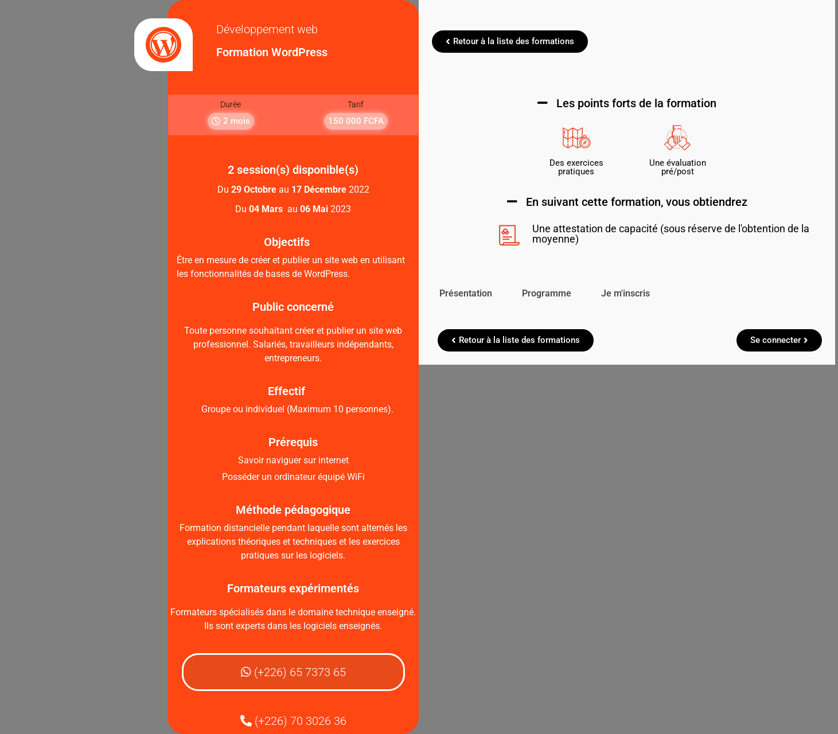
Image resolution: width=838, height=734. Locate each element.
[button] (234, 121)
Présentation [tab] (468, 293)
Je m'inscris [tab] (628, 293)
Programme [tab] (549, 293)
